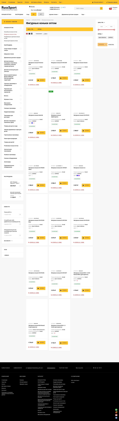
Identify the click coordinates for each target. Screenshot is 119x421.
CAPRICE (110, 37)
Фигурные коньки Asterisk (36, 115)
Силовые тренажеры (58, 380)
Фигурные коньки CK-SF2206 (36, 273)
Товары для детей (57, 399)
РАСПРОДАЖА (41, 382)
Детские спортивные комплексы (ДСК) (58, 387)
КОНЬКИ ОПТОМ (42, 380)
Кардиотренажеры (57, 382)
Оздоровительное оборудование (57, 412)
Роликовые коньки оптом (59, 401)
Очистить (111, 44)
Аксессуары (56, 409)
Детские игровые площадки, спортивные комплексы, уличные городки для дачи (44, 393)
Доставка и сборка (36, 2)
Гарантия (19, 2)
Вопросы (46, 2)
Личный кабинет (24, 382)
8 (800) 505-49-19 (54, 9)
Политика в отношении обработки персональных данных (8, 393)
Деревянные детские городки (45, 389)
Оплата (27, 2)
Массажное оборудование (44, 414)
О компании (11, 2)
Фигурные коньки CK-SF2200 (59, 62)
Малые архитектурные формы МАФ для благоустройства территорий (45, 400)
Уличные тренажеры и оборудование (43, 404)
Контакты (54, 2)
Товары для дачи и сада (59, 389)
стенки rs (7, 255)
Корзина (22, 380)
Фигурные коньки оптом (10, 34)
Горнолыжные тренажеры (59, 394)
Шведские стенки (42, 387)
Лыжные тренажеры (58, 405)
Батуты (39, 410)
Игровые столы (41, 412)
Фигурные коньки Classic (80, 62)
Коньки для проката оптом (11, 40)
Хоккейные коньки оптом (10, 31)
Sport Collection (102, 37)
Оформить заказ (24, 384)
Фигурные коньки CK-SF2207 (59, 273)
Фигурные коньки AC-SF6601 (59, 167)
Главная (4, 2)
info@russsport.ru (51, 368)
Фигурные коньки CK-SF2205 (81, 220)
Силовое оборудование (58, 407)
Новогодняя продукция (58, 396)
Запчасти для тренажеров (59, 403)
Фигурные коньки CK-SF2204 (59, 220)
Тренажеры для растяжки (59, 384)
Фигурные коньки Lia (79, 167)
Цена (45, 33)
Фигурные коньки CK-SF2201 (81, 115)
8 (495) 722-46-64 (54, 7)
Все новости (8, 241)
